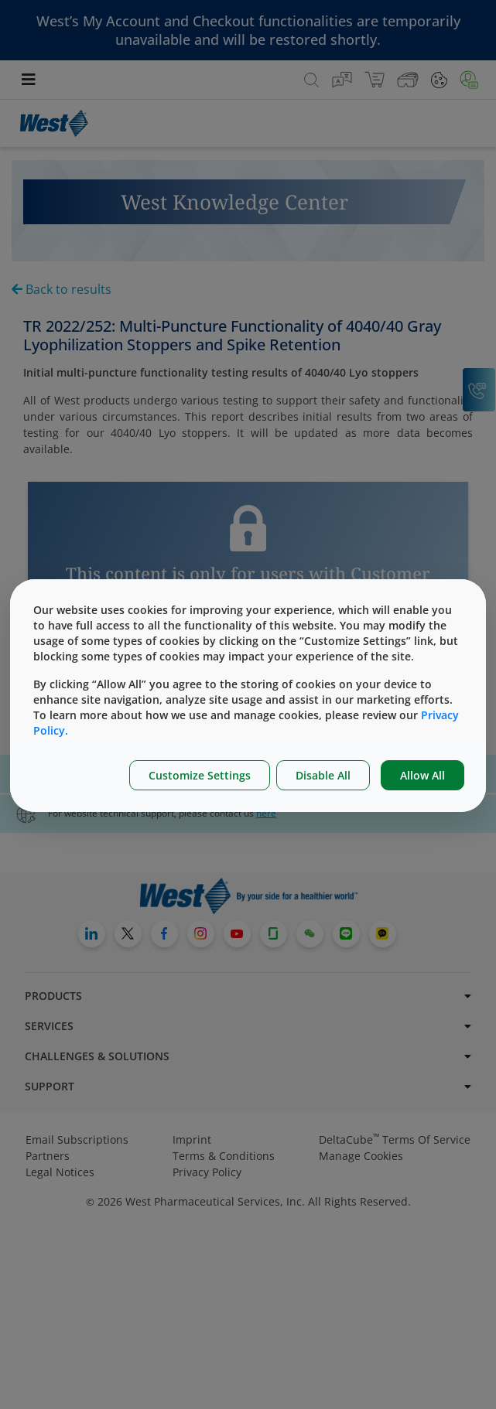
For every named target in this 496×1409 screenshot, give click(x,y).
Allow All (422, 775)
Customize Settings (200, 775)
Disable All (323, 775)
